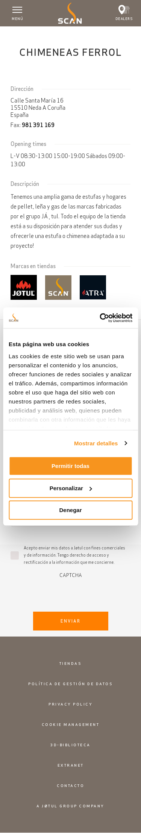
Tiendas (70, 663)
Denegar (70, 510)
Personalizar (71, 488)
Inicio (11, 33)
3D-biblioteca (70, 744)
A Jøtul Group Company (70, 806)
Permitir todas (70, 466)
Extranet (71, 765)
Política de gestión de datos (70, 683)
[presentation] (70, 592)
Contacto (70, 785)
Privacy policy (70, 704)
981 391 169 (38, 125)
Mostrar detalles (96, 443)
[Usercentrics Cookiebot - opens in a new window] (100, 318)
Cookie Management (71, 724)
